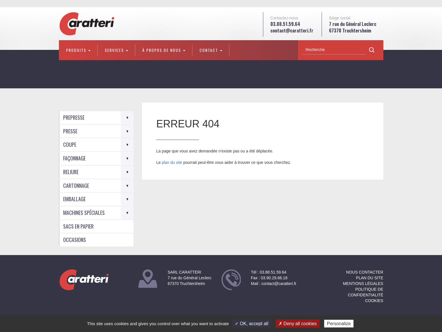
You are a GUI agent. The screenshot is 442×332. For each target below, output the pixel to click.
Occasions (74, 239)
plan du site (172, 162)
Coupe (69, 144)
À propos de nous (163, 50)
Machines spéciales (84, 212)
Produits (78, 50)
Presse (70, 131)
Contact (211, 50)
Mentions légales (363, 283)
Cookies (374, 300)
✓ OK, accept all (251, 323)
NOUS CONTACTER (364, 272)
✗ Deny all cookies (298, 323)
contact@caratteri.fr (291, 30)
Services (116, 50)
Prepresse (74, 117)
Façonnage (74, 158)
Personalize (339, 323)
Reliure (71, 172)
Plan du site (369, 278)
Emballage (74, 199)
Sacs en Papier (78, 226)
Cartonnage (76, 185)
